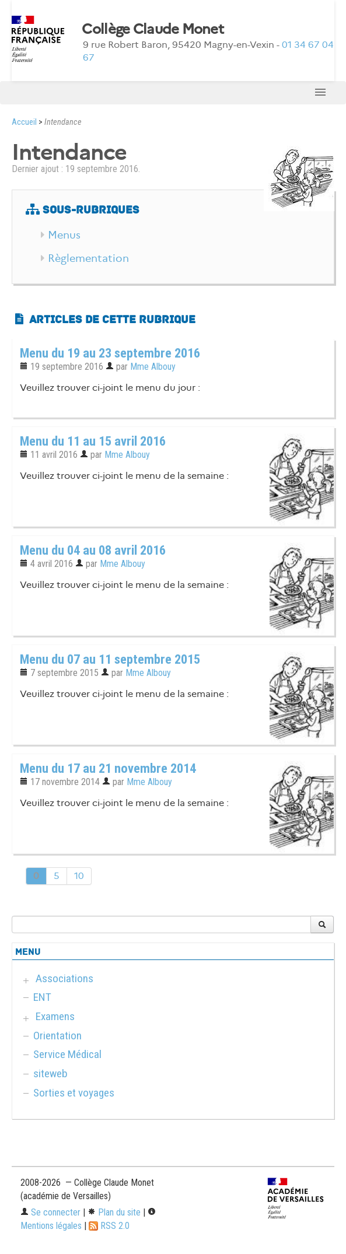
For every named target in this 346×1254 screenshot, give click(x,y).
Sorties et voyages (73, 1092)
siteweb (50, 1073)
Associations (64, 978)
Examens (55, 1016)
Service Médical (67, 1054)
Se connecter (50, 1212)
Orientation (57, 1035)
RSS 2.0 (109, 1225)
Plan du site (114, 1212)
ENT (42, 997)
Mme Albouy (153, 366)
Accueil (24, 122)
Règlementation (88, 258)
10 (79, 875)
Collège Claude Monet (152, 29)
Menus (64, 235)
